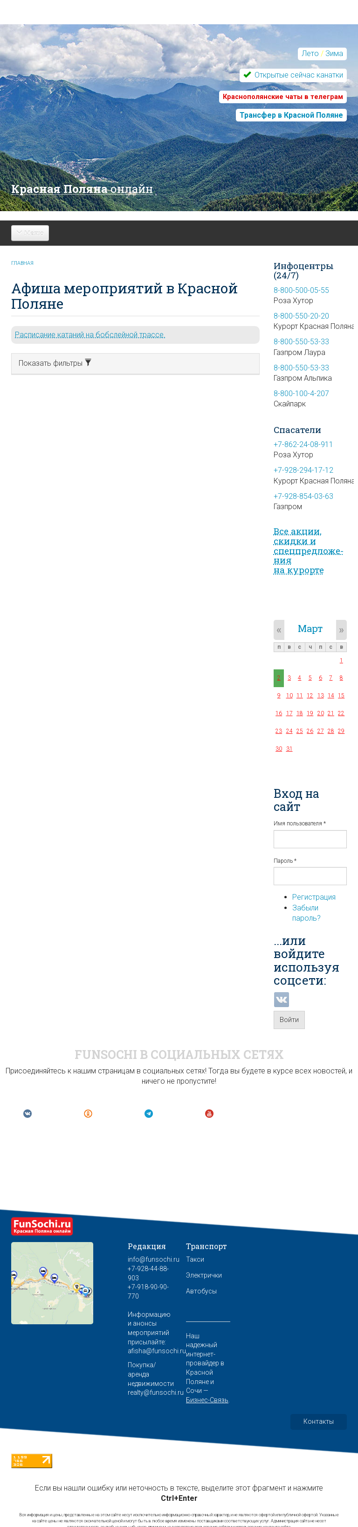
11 (299, 695)
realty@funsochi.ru (156, 1392)
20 (320, 713)
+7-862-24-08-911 (303, 444)
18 (299, 713)
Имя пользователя (300, 823)
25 (299, 731)
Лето (310, 53)
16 (278, 713)
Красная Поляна (82, 188)
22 (341, 713)
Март (310, 628)
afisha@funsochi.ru (157, 1351)
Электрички (204, 1275)
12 (310, 695)
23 (278, 731)
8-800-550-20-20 (301, 316)
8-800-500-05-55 (301, 290)
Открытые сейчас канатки (298, 75)
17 (289, 713)
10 (289, 695)
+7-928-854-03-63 (303, 496)
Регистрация (314, 897)
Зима (334, 53)
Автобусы (201, 1291)
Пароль (285, 861)
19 (310, 713)
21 (331, 713)
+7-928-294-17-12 (303, 470)
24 (289, 731)
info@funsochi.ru (153, 1259)
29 (341, 731)
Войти (289, 1020)
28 (331, 731)
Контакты (318, 1421)
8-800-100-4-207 (301, 393)
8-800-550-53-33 (301, 341)
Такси (195, 1259)
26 (310, 731)
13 (320, 695)
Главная (22, 263)
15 (341, 695)
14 (331, 695)
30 (278, 749)
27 (320, 731)
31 (289, 749)
